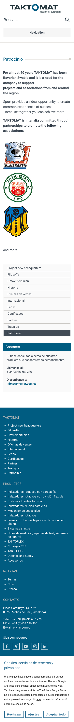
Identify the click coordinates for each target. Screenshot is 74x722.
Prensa (12, 589)
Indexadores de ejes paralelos (27, 506)
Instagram (35, 646)
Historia (12, 287)
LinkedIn (44, 646)
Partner (12, 320)
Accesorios (15, 560)
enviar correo (21, 627)
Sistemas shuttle (19, 528)
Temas (12, 579)
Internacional (16, 300)
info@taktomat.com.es (22, 383)
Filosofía (13, 274)
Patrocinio (14, 333)
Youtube (25, 646)
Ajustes (33, 714)
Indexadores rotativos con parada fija (32, 492)
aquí (39, 699)
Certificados (15, 313)
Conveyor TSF (17, 546)
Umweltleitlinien (18, 281)
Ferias (11, 307)
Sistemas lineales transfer (25, 501)
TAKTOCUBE (16, 551)
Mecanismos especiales (24, 510)
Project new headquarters (24, 268)
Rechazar (14, 714)
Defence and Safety (20, 556)
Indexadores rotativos (22, 515)
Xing (16, 646)
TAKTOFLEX (15, 541)
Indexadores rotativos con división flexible (35, 496)
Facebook (6, 646)
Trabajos (13, 326)
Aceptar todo (56, 714)
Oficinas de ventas (19, 294)
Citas (11, 584)
